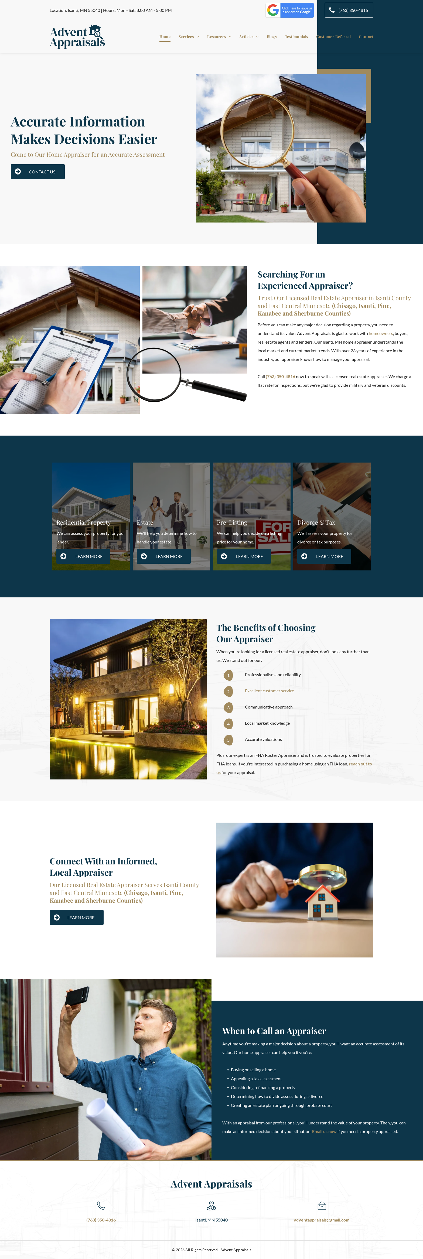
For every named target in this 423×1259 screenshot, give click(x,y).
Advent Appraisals (211, 1183)
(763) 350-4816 (280, 376)
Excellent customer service (269, 690)
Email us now (324, 1131)
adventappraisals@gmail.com (321, 1219)
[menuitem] (160, 37)
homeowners (381, 333)
